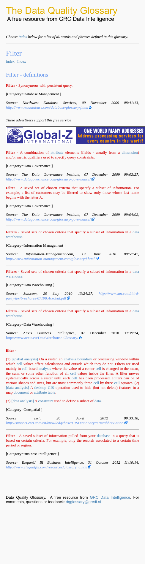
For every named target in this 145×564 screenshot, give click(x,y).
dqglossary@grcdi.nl (83, 502)
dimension (130, 152)
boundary (85, 359)
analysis (70, 359)
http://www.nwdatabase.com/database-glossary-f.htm (49, 107)
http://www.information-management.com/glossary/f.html (52, 258)
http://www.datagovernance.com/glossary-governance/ (50, 179)
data (97, 401)
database (103, 435)
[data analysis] (17, 387)
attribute (57, 152)
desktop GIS (44, 387)
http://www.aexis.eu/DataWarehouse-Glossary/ (44, 337)
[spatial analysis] (25, 359)
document (21, 392)
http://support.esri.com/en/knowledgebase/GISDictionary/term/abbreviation (66, 423)
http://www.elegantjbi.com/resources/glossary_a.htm (48, 467)
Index (22, 36)
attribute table (44, 392)
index (10, 61)
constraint (45, 401)
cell (19, 364)
